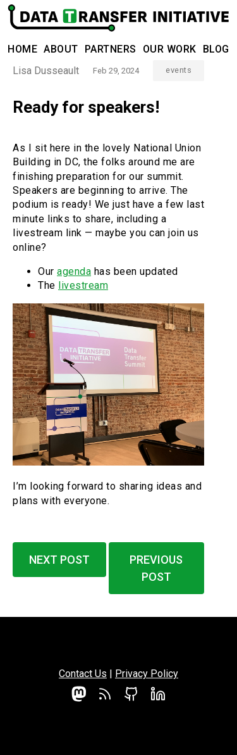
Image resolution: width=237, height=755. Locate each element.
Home (22, 49)
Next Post (59, 559)
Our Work (170, 49)
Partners (111, 49)
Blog (216, 49)
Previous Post (156, 568)
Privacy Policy (146, 674)
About (61, 49)
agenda (74, 271)
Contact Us (83, 674)
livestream (83, 285)
